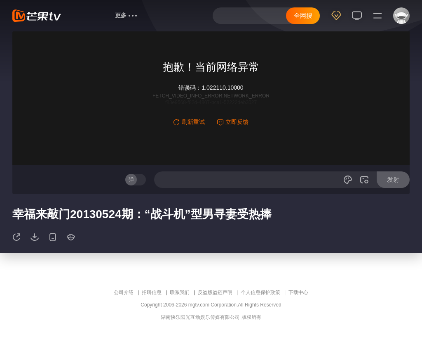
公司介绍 (124, 292)
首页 (81, 15)
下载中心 (298, 292)
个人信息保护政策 (260, 292)
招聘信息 (152, 292)
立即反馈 (233, 122)
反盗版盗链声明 (215, 292)
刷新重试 (189, 122)
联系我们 (180, 292)
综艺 (101, 15)
